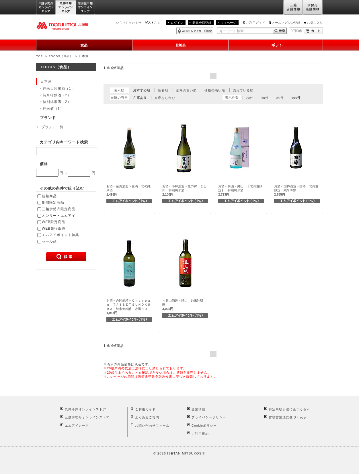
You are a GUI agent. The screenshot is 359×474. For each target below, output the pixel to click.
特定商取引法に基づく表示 (289, 409)
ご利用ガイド (255, 22)
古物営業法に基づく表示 (288, 417)
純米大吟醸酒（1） (59, 89)
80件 (280, 98)
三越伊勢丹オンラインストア (46, 7)
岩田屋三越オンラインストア (85, 7)
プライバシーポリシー (209, 417)
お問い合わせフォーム (152, 425)
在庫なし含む (165, 98)
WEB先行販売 (53, 229)
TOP (39, 56)
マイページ (228, 22)
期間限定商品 (53, 202)
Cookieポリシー (204, 425)
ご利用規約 (200, 433)
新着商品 (49, 196)
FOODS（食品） (61, 56)
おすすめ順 (141, 90)
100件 (296, 98)
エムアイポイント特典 (60, 235)
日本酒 (83, 56)
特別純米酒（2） (57, 102)
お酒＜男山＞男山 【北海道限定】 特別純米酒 (240, 190)
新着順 (163, 90)
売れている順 (243, 90)
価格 (44, 164)
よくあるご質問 (147, 417)
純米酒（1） (53, 109)
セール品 (49, 241)
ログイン (177, 22)
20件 (249, 98)
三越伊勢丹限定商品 (58, 209)
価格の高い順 (214, 90)
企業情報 (198, 409)
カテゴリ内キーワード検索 (64, 142)
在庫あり (140, 98)
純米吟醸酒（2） (57, 95)
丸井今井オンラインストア (66, 7)
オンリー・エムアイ (58, 216)
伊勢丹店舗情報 (313, 7)
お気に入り (315, 22)
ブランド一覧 (52, 127)
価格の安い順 (186, 90)
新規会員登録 (201, 22)
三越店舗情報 (293, 7)
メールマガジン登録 (286, 22)
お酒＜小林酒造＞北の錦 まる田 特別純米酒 (184, 190)
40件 (265, 98)
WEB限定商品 (53, 222)
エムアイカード (77, 425)
